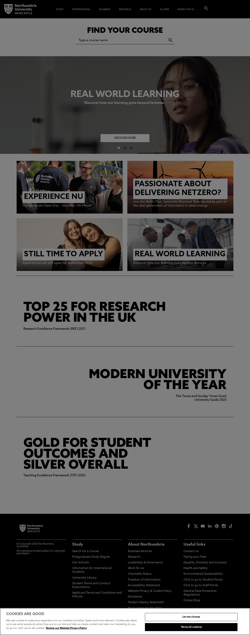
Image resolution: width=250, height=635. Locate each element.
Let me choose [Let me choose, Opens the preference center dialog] (191, 625)
